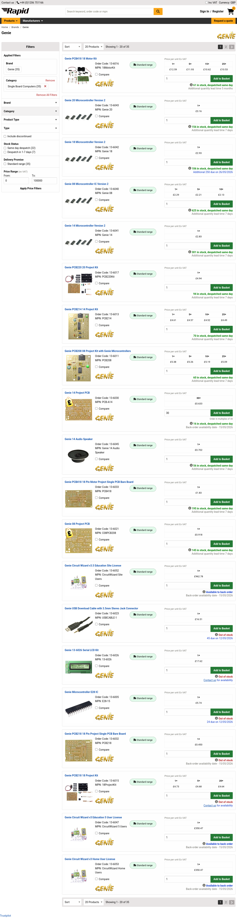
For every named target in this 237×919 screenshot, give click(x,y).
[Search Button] (158, 11)
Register (217, 11)
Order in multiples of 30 (221, 419)
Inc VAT (211, 2)
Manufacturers (31, 20)
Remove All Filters (46, 95)
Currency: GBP (227, 2)
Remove (50, 80)
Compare (102, 74)
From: (8, 175)
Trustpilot (5, 915)
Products (9, 20)
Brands (15, 27)
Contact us (7, 2)
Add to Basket (221, 78)
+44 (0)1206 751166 (30, 2)
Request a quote (223, 20)
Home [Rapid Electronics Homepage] (5, 27)
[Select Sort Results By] (72, 46)
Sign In (204, 11)
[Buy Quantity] (187, 78)
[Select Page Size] (94, 46)
